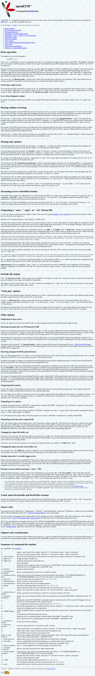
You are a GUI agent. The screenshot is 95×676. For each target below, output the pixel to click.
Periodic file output (11, 37)
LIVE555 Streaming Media (36, 513)
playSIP (14, 25)
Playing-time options (11, 32)
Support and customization (13, 46)
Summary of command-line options (16, 48)
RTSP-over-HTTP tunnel (83, 345)
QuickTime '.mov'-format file (61, 214)
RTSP (31, 11)
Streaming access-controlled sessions (16, 34)
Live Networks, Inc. (50, 669)
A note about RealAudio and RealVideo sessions (20, 42)
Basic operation (10, 28)
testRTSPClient (11, 527)
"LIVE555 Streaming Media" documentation (26, 518)
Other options (9, 41)
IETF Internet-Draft (78, 486)
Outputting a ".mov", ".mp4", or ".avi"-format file (20, 35)
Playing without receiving (13, 30)
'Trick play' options (11, 39)
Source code (8, 44)
